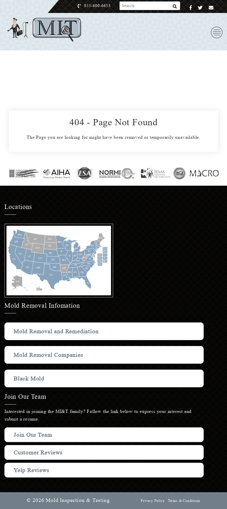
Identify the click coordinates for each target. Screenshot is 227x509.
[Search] (175, 7)
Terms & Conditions (183, 501)
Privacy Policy (152, 501)
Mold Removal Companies (50, 355)
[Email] (211, 8)
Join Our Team (34, 434)
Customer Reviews (39, 452)
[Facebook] (191, 8)
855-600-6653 (103, 6)
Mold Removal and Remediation (58, 331)
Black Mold (29, 378)
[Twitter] (200, 8)
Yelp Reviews (32, 470)
